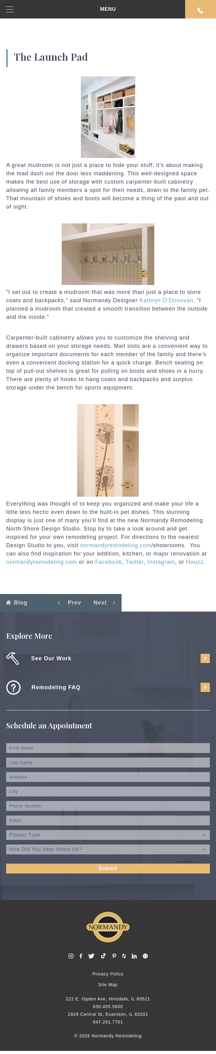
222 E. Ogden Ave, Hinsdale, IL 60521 (108, 998)
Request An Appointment (200, 10)
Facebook (108, 562)
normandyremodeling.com (115, 545)
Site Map (108, 984)
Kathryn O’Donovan (166, 300)
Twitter (135, 562)
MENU (61, 9)
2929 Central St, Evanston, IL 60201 (108, 1014)
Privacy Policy (107, 973)
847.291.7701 (108, 1021)
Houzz (194, 562)
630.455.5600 (108, 1006)
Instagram (161, 562)
